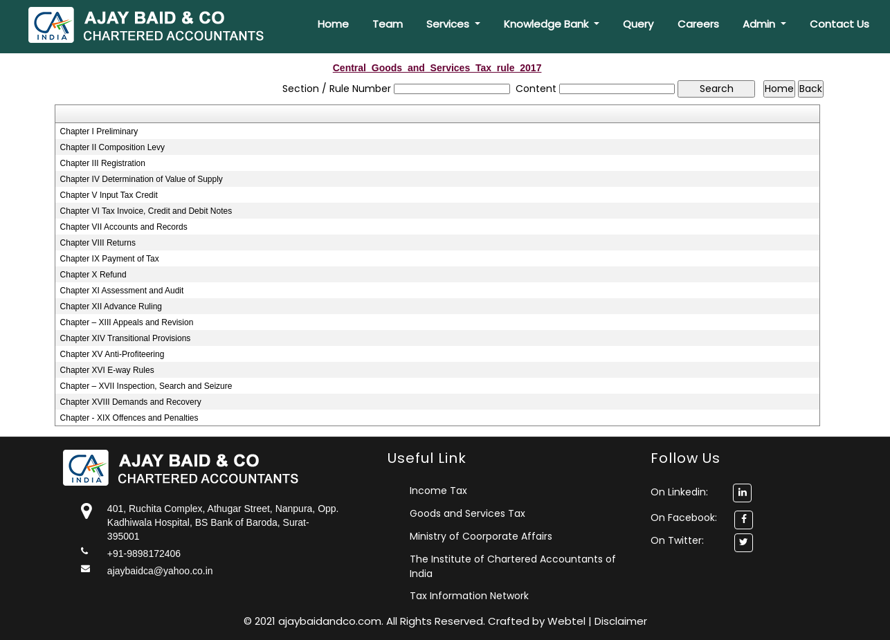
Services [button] (449, 24)
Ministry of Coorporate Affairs (481, 536)
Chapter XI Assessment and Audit (122, 290)
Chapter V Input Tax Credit (109, 195)
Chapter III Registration (102, 163)
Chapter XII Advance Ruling (111, 306)
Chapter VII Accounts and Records (124, 227)
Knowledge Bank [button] (547, 24)
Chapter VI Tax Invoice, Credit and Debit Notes (146, 211)
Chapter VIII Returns (98, 243)
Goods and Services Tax (467, 513)
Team (387, 24)
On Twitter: (677, 540)
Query (638, 24)
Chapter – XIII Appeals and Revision (127, 322)
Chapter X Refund (93, 275)
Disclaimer (620, 621)
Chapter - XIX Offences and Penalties (129, 418)
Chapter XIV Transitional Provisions (125, 338)
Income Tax (438, 490)
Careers (698, 24)
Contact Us (839, 24)
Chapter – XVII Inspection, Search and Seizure (146, 386)
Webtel (567, 621)
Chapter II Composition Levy (112, 147)
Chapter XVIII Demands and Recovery (130, 402)
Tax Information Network (469, 596)
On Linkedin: (701, 492)
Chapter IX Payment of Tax (109, 259)
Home (333, 24)
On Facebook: (684, 517)
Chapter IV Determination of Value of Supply (141, 179)
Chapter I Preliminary (99, 131)
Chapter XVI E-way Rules (107, 370)
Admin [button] (760, 24)
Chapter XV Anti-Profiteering (112, 354)
